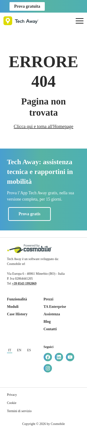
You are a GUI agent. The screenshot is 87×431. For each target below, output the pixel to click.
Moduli (13, 307)
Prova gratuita (27, 6)
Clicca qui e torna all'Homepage (43, 126)
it (9, 350)
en (19, 350)
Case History (17, 314)
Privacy (12, 394)
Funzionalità (17, 299)
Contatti (50, 329)
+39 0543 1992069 (24, 283)
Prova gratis (29, 214)
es (29, 350)
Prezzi (48, 299)
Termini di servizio (19, 411)
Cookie (11, 403)
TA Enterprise (55, 307)
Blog (47, 321)
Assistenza (52, 314)
